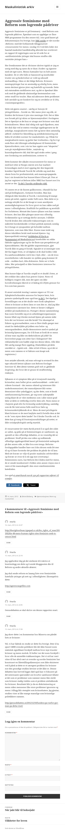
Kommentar (11, 733)
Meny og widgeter (57, 9)
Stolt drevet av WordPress (14, 828)
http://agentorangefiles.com (17, 586)
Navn (8, 765)
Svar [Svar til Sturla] (8, 592)
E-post (8, 775)
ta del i (41, 298)
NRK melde (40, 40)
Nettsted (9, 785)
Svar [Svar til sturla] (8, 543)
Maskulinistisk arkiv (19, 7)
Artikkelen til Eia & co (38, 236)
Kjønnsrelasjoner (43, 496)
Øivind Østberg (27, 496)
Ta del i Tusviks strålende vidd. (32, 183)
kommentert (11, 239)
